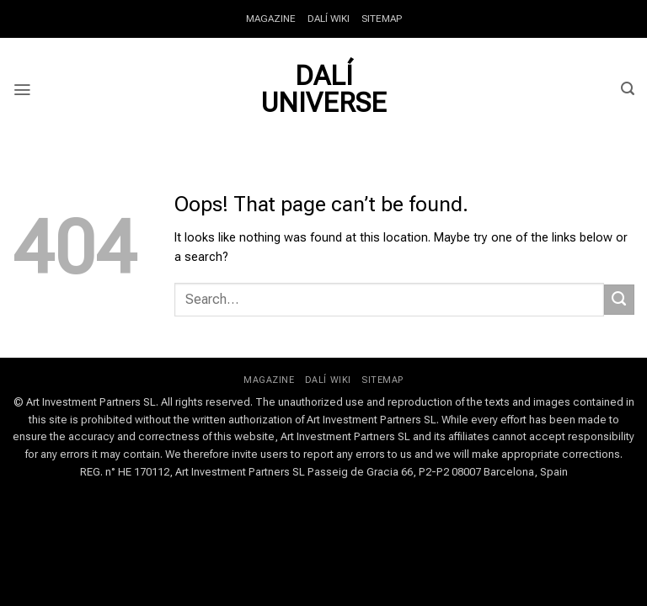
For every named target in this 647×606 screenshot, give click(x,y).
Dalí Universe (324, 89)
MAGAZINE (272, 18)
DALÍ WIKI (328, 18)
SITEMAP (380, 18)
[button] (22, 89)
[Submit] (619, 299)
